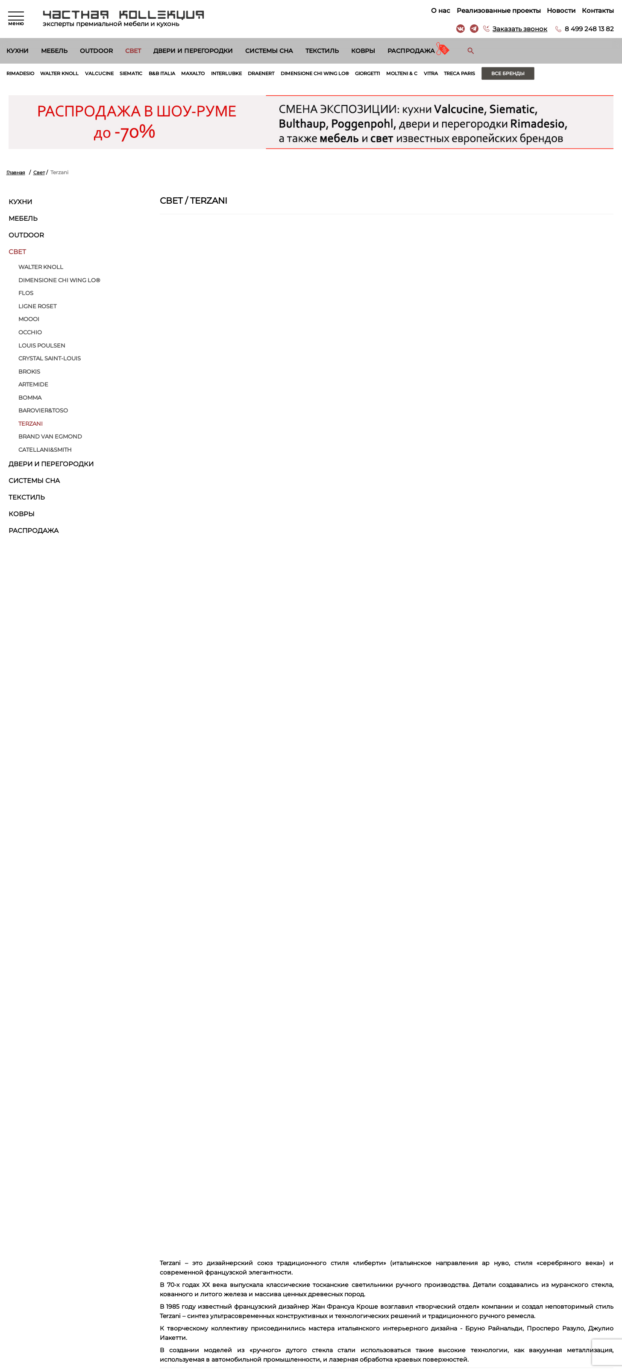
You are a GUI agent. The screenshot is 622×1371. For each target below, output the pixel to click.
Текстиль (322, 50)
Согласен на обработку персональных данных (90, 1203)
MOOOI (28, 319)
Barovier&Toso (43, 410)
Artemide (33, 384)
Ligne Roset (37, 306)
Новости (560, 11)
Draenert (284, 73)
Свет (133, 50)
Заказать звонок (520, 29)
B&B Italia (176, 73)
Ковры (363, 50)
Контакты (597, 11)
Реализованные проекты (498, 11)
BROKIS (29, 371)
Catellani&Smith (45, 449)
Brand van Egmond (50, 436)
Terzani (30, 423)
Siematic (142, 73)
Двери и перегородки (193, 50)
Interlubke (246, 73)
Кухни (17, 50)
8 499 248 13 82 (588, 29)
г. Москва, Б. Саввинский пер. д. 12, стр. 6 (553, 1269)
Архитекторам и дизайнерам (350, 1300)
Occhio (30, 332)
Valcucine (108, 73)
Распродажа (411, 50)
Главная (16, 172)
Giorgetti (402, 73)
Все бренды (555, 73)
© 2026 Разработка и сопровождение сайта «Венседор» (311, 1364)
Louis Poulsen (41, 345)
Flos (25, 293)
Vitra (471, 73)
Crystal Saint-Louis (49, 358)
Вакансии (324, 1310)
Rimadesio (21, 73)
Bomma (29, 397)
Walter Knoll (64, 73)
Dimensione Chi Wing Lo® (344, 73)
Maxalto (210, 73)
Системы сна (269, 50)
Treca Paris (502, 73)
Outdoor (96, 50)
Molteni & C (440, 73)
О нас (440, 11)
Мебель (54, 50)
